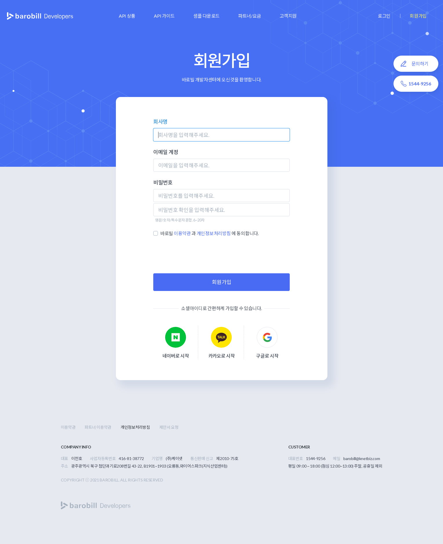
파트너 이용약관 (98, 427)
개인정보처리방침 (135, 427)
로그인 (384, 16)
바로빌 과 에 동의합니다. (209, 233)
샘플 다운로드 (206, 16)
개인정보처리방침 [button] (214, 233)
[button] (127, 16)
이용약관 (68, 427)
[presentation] (222, 255)
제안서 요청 (168, 427)
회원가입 (418, 16)
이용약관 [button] (182, 233)
